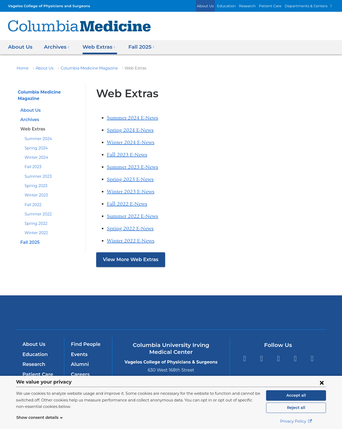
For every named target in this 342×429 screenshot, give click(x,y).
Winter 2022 (35, 227)
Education (236, 6)
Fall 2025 (29, 236)
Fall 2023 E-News (127, 155)
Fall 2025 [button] (137, 46)
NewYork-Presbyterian (171, 316)
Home (22, 68)
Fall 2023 (32, 161)
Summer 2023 (37, 170)
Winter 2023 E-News (130, 191)
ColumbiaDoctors (248, 312)
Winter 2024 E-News (130, 142)
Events (79, 354)
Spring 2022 (35, 217)
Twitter (261, 358)
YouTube (278, 358)
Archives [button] (55, 46)
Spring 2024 (35, 142)
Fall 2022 (32, 198)
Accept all (296, 395)
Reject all (295, 407)
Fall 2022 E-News (127, 204)
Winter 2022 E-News (130, 241)
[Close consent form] (321, 382)
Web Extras (32, 123)
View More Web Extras (128, 259)
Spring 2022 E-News (130, 228)
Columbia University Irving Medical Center (98, 312)
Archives (29, 113)
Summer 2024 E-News (132, 118)
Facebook (244, 358)
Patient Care (276, 6)
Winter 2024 (35, 151)
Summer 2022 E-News (132, 216)
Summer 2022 (37, 208)
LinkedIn (295, 358)
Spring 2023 (35, 179)
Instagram (312, 358)
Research (255, 6)
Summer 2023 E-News (132, 167)
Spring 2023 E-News (130, 179)
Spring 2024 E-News (130, 130)
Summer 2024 (37, 132)
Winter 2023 (35, 189)
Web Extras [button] (96, 46)
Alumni (79, 364)
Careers (80, 374)
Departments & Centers (309, 6)
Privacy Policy (296, 421)
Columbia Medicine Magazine (82, 68)
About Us (216, 6)
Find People (84, 344)
